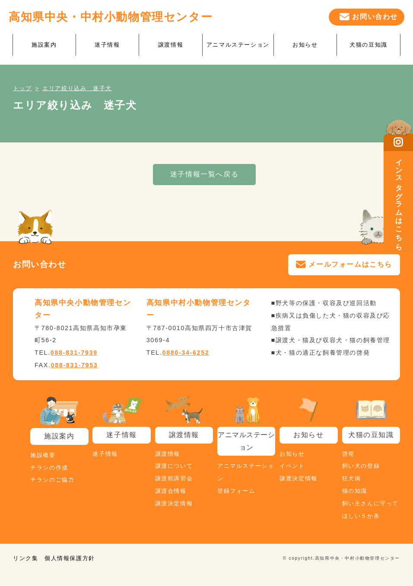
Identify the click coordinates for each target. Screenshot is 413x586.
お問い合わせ (375, 16)
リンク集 (25, 558)
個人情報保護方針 (69, 558)
